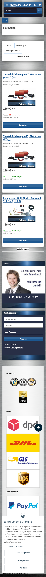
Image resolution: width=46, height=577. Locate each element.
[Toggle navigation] (7, 4)
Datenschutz (20, 546)
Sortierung (20, 46)
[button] (34, 5)
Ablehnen (23, 568)
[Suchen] (20, 11)
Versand (26, 573)
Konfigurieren (23, 561)
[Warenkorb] (39, 5)
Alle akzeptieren (23, 553)
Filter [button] (8, 46)
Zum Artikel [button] (23, 125)
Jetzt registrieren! (17, 348)
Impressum (8, 546)
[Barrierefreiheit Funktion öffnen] (38, 428)
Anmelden (23, 339)
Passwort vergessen (10, 344)
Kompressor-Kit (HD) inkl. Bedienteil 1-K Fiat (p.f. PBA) (22, 200)
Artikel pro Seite (12, 51)
